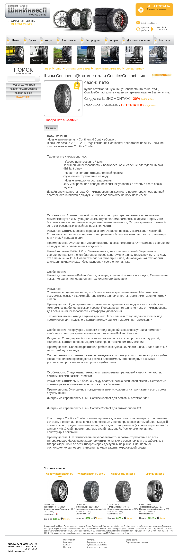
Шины (13, 40)
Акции (46, 40)
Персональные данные (137, 542)
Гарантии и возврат (96, 542)
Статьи (66, 544)
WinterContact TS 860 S (91, 473)
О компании (69, 540)
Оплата (91, 540)
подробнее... (147, 99)
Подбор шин (23, 97)
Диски (30, 40)
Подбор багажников (23, 85)
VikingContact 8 (154, 473)
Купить (66, 519)
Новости (67, 547)
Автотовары (66, 40)
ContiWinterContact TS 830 (59, 475)
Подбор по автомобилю (23, 89)
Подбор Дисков (23, 93)
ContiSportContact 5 (123, 473)
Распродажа (90, 40)
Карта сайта (131, 540)
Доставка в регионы (97, 547)
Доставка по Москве (97, 544)
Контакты (162, 40)
